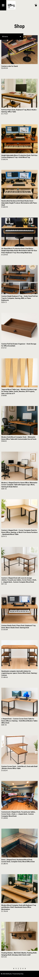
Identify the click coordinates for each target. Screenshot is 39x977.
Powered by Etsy (17, 974)
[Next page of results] (25, 968)
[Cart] (36, 5)
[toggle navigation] (3, 5)
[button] (11, 36)
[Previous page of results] (14, 968)
